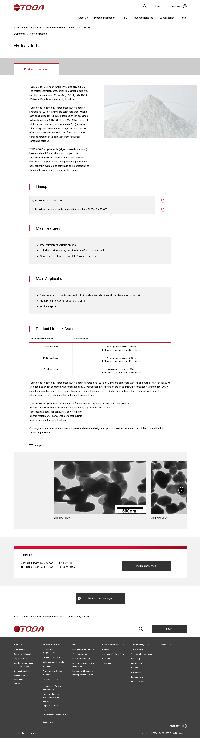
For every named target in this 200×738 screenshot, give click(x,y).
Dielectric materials (51, 657)
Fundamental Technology (83, 649)
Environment (136, 663)
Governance (136, 672)
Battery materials (50, 679)
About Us (18, 644)
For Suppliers (137, 677)
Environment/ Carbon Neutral (55, 715)
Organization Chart (22, 671)
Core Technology (79, 654)
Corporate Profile (21, 658)
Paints (45, 710)
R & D (74, 644)
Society (134, 668)
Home (16, 27)
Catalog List (48, 722)
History (17, 684)
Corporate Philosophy (23, 654)
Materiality (135, 658)
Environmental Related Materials (60, 27)
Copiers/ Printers (50, 706)
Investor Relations (110, 644)
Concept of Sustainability (142, 654)
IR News (105, 649)
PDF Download (137, 682)
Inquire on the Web (146, 566)
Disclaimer (106, 663)
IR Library (106, 658)
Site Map (33, 733)
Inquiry (169, 628)
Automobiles (48, 690)
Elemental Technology (81, 658)
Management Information (113, 654)
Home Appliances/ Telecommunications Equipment (52, 697)
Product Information (32, 27)
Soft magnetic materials (53, 662)
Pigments (47, 666)
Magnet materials (50, 653)
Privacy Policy (19, 733)
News (183, 17)
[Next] (181, 490)
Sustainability (137, 644)
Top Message (20, 649)
